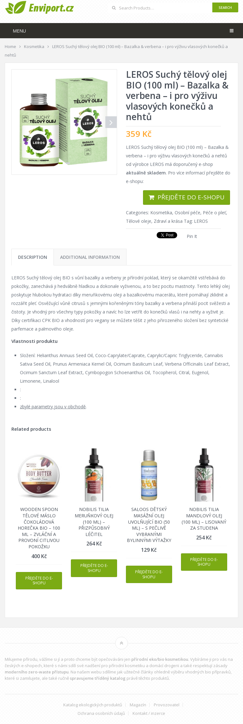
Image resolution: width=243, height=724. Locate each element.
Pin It (192, 236)
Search (225, 7)
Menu (19, 31)
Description (32, 257)
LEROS (201, 221)
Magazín (138, 705)
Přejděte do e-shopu (191, 197)
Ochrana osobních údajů (101, 713)
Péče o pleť (214, 213)
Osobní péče (187, 213)
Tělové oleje (138, 221)
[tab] (32, 257)
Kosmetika (161, 213)
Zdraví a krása (168, 221)
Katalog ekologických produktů (92, 705)
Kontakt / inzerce (149, 713)
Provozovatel (166, 705)
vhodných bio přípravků (208, 672)
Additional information (90, 257)
